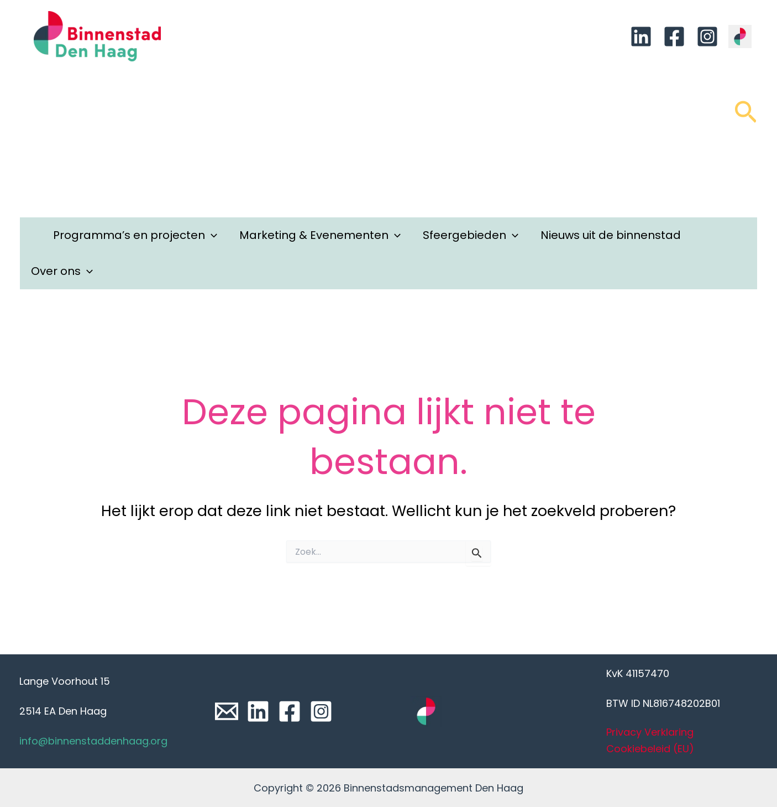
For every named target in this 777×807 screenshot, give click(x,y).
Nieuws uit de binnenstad (610, 235)
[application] (211, 235)
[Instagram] (707, 36)
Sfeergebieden (470, 235)
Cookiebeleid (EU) (650, 749)
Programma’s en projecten (135, 235)
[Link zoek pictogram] (746, 117)
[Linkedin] (641, 36)
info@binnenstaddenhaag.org (93, 741)
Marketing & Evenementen (320, 235)
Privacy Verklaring (650, 732)
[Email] (226, 711)
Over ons (62, 271)
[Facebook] (674, 36)
